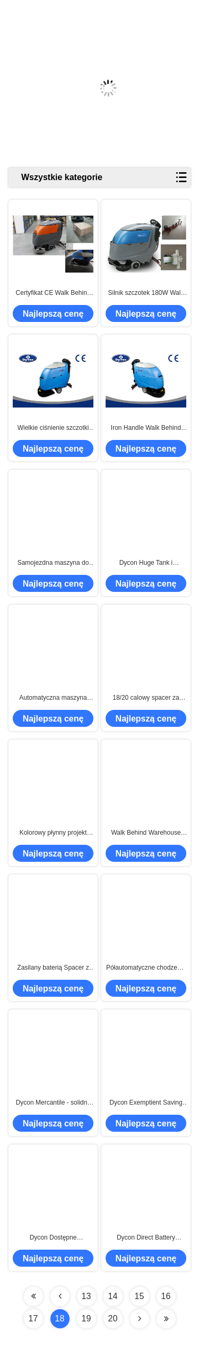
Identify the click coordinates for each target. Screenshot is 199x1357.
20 (113, 1318)
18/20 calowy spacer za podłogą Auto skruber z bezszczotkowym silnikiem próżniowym (146, 698)
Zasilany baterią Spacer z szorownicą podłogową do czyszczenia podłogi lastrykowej (53, 968)
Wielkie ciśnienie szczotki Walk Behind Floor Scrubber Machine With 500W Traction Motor (53, 428)
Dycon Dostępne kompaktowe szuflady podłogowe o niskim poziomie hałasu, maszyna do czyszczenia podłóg (52, 1238)
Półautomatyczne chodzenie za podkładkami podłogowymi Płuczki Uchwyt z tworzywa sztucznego (146, 968)
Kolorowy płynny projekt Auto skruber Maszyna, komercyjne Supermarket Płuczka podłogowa (53, 833)
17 (33, 1318)
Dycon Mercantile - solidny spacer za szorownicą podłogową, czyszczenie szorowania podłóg (53, 1103)
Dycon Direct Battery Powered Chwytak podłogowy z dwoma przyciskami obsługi (146, 1238)
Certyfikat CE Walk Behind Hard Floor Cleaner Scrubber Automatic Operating (53, 293)
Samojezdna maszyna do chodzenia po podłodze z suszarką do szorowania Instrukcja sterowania (53, 563)
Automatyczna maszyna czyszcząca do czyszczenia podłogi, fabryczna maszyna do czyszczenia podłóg (53, 698)
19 (86, 1318)
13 (86, 1296)
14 (113, 1296)
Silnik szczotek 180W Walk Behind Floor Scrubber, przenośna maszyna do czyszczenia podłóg (146, 293)
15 (139, 1296)
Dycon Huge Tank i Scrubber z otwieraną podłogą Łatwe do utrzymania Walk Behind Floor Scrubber (145, 563)
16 (166, 1296)
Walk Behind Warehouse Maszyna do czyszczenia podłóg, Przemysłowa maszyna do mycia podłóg (146, 833)
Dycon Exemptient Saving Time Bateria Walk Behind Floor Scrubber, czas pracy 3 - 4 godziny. (146, 1103)
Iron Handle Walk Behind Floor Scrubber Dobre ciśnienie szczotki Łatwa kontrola (146, 428)
